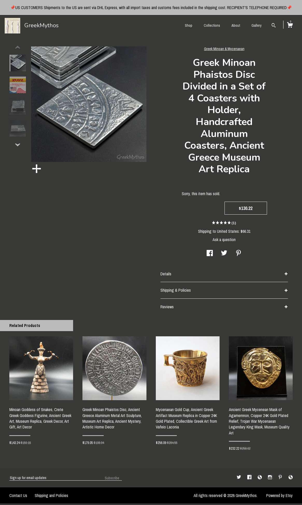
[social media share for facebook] (210, 255)
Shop (188, 25)
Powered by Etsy (279, 497)
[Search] (274, 26)
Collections (212, 25)
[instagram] (270, 479)
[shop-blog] (260, 479)
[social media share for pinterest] (238, 255)
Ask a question (224, 241)
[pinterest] (280, 479)
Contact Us (18, 497)
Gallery (256, 25)
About (235, 25)
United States (228, 233)
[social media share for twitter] (224, 255)
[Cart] (290, 26)
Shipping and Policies (51, 497)
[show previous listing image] (17, 49)
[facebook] (249, 479)
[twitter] (239, 479)
